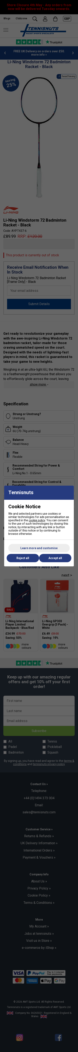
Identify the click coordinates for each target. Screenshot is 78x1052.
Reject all (22, 558)
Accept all (55, 558)
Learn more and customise (39, 548)
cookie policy (37, 520)
